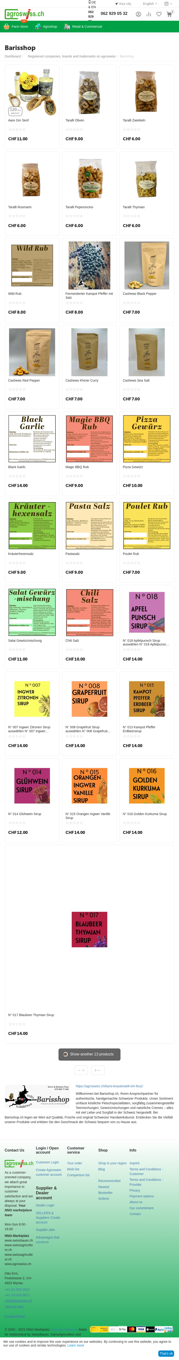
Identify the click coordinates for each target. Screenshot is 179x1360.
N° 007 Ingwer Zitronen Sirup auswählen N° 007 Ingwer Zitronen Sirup (29, 729)
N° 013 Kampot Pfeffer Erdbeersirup (139, 729)
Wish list (73, 1169)
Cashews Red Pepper (24, 380)
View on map (14, 1306)
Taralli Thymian (134, 207)
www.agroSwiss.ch (64, 1329)
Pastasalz (72, 554)
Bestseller (105, 1193)
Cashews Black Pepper (140, 294)
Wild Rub (14, 294)
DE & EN (92, 14)
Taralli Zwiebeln (134, 120)
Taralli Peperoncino (79, 207)
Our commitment (142, 1208)
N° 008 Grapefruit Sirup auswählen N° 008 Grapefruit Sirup (86, 729)
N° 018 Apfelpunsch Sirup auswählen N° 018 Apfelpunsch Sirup (145, 643)
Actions (103, 1198)
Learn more (75, 1345)
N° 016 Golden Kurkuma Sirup (145, 814)
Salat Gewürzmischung (25, 640)
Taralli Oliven (74, 120)
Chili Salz (72, 640)
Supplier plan (45, 1230)
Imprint (135, 1163)
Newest (103, 1187)
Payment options (142, 1196)
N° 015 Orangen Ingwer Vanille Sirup (87, 816)
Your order (74, 1163)
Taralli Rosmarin (19, 207)
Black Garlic (17, 467)
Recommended (109, 1181)
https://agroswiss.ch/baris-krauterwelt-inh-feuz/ (109, 1086)
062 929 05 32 (114, 13)
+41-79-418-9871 (17, 1295)
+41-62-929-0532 (17, 1289)
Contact (135, 1214)
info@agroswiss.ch (18, 1301)
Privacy (135, 1190)
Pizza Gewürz (133, 467)
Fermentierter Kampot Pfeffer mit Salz (89, 295)
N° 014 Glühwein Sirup (24, 814)
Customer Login (47, 1162)
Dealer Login (45, 1205)
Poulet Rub (131, 554)
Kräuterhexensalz (21, 554)
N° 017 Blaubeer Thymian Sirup (31, 1015)
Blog (101, 1169)
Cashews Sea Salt (136, 380)
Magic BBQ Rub (77, 467)
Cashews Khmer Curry (81, 380)
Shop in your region (112, 1163)
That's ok (166, 1353)
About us (136, 1202)
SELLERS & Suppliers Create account (48, 1217)
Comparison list (78, 1175)
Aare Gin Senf (18, 120)
